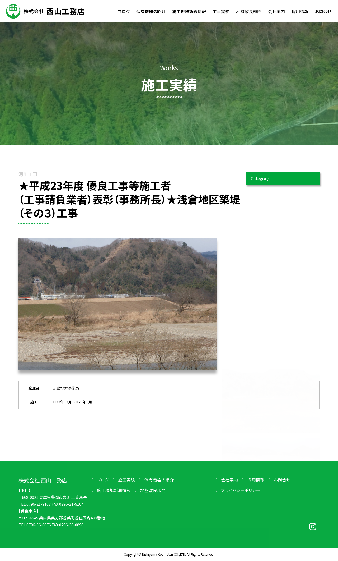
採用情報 (255, 479)
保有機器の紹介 (159, 479)
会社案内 (229, 479)
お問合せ (282, 479)
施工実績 (126, 479)
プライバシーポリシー (240, 490)
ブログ (103, 479)
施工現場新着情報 (114, 490)
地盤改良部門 (153, 490)
